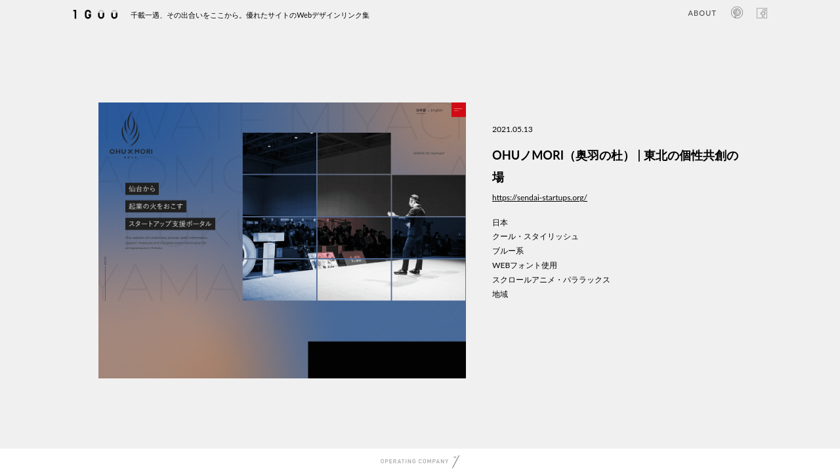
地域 (500, 294)
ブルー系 (508, 251)
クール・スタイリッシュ (535, 236)
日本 (500, 222)
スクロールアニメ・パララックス (551, 279)
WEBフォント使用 (524, 265)
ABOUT (702, 13)
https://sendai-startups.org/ (539, 197)
